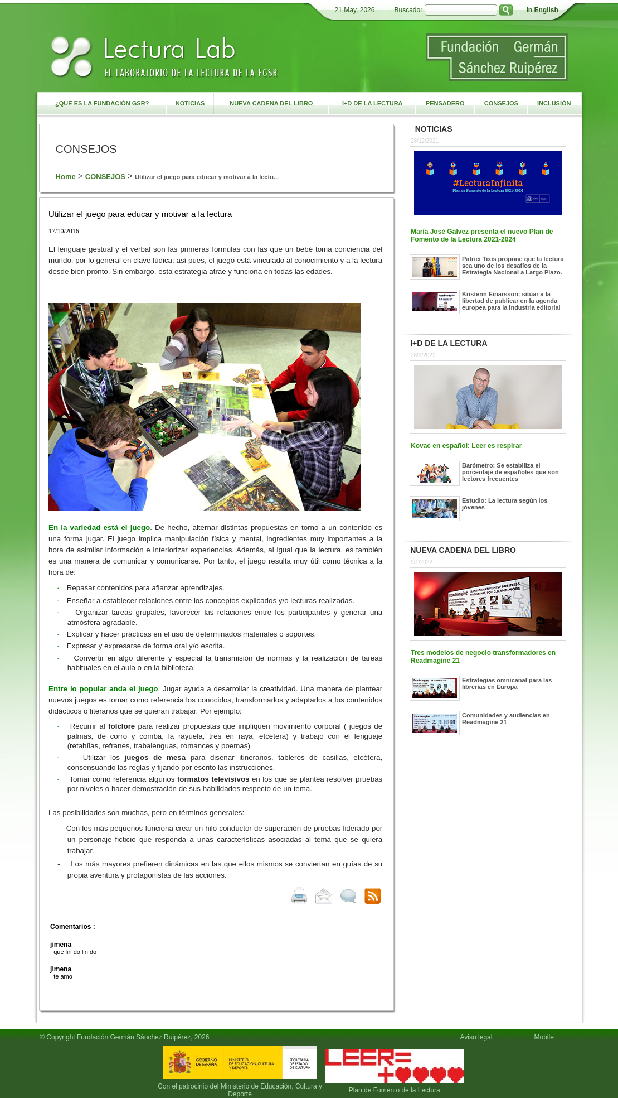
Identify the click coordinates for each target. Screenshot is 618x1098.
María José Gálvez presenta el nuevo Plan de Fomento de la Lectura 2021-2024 (482, 235)
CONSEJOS (105, 176)
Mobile (545, 1037)
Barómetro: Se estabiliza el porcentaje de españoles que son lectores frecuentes (510, 472)
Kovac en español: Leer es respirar (466, 446)
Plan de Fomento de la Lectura (394, 1090)
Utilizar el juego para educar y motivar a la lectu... (207, 177)
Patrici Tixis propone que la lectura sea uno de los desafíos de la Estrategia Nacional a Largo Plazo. (513, 266)
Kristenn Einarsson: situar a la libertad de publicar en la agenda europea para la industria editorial (511, 301)
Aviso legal (476, 1037)
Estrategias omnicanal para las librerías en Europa (507, 683)
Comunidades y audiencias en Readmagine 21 (506, 718)
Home (66, 176)
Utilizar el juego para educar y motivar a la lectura (140, 214)
